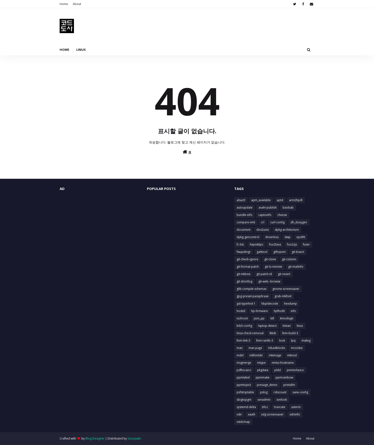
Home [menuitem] (64, 49)
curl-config (277, 222)
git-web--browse (269, 281)
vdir (239, 414)
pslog (264, 392)
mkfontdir (256, 355)
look (282, 340)
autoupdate (245, 207)
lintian (287, 326)
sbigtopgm (244, 400)
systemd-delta (246, 407)
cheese (282, 215)
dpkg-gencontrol (248, 237)
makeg (306, 340)
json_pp (259, 318)
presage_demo (267, 385)
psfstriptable (245, 392)
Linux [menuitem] (81, 49)
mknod (292, 355)
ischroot (242, 318)
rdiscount (280, 392)
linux (300, 326)
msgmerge (244, 363)
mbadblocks (276, 348)
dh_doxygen (299, 222)
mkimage (275, 355)
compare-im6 (246, 222)
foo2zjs (292, 244)
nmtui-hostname (283, 363)
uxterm (296, 407)
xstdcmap (243, 422)
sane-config (300, 392)
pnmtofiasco (295, 370)
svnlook (281, 400)
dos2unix (262, 230)
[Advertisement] (100, 230)
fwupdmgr (244, 252)
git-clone (270, 259)
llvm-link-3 (243, 340)
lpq (293, 340)
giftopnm (279, 252)
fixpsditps (256, 244)
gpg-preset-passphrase (253, 296)
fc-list (240, 244)
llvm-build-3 (290, 333)
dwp (288, 237)
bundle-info (244, 215)
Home (64, 4)
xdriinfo (295, 414)
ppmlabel (243, 377)
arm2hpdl (295, 200)
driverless (272, 237)
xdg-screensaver (272, 414)
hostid (241, 311)
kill (272, 318)
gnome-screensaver (285, 289)
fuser (306, 244)
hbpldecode (269, 304)
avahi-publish (268, 207)
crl (262, 222)
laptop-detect (267, 326)
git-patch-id (264, 274)
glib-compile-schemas (251, 289)
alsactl (241, 200)
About (77, 4)
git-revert (284, 274)
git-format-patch (248, 267)
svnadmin (263, 400)
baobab (288, 207)
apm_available (261, 200)
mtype (261, 363)
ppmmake (263, 377)
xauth (251, 414)
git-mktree (243, 274)
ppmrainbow (284, 377)
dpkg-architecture (287, 230)
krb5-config (244, 326)
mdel (240, 355)
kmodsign (286, 318)
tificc (265, 407)
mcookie (297, 348)
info (293, 311)
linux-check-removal (250, 333)
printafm (289, 385)
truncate (279, 407)
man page (255, 348)
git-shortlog (244, 281)
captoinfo (264, 215)
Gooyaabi (134, 438)
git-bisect (298, 252)
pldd (277, 370)
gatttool (262, 252)
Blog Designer (94, 438)
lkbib (273, 333)
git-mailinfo (295, 267)
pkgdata (262, 370)
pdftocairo (244, 370)
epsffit (300, 237)
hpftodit (279, 311)
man (240, 348)
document (243, 230)
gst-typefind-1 (246, 304)
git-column (289, 259)
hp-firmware (259, 311)
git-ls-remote (273, 267)
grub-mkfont (283, 296)
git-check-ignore (247, 259)
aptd (280, 200)
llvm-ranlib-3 (264, 340)
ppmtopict (244, 385)
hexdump (290, 304)
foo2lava (275, 244)
